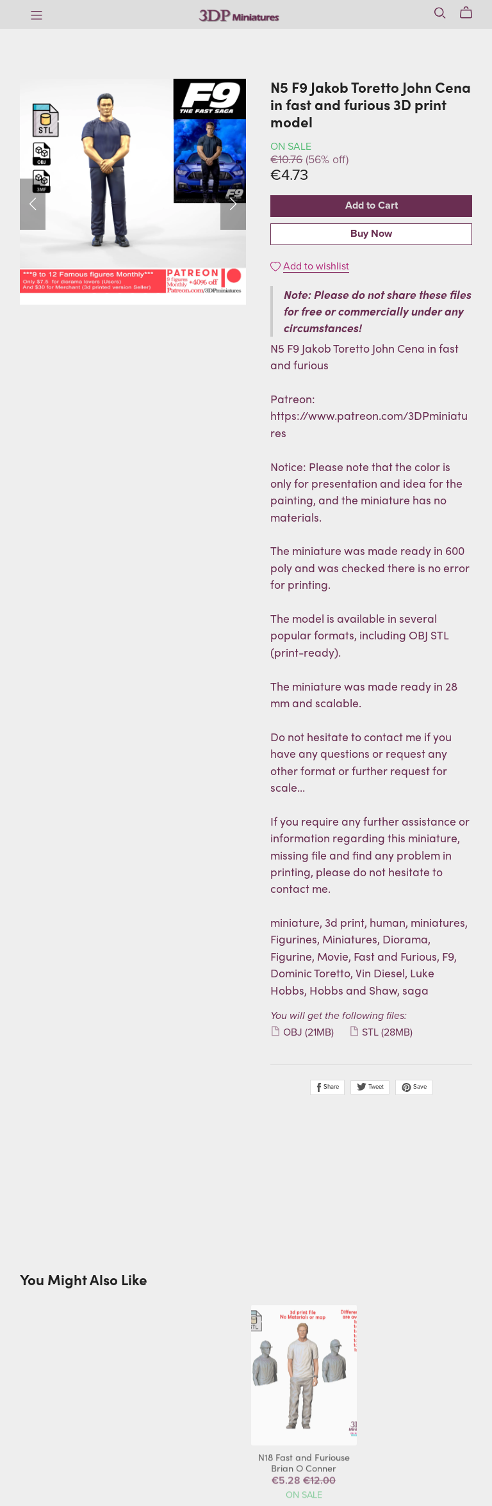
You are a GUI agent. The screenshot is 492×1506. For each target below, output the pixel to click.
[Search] (440, 12)
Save (414, 1087)
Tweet (370, 1087)
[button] (32, 204)
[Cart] (471, 12)
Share (327, 1087)
